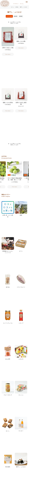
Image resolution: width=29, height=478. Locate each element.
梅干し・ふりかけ (23, 7)
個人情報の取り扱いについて (9, 455)
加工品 (17, 7)
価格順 (15, 16)
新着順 (21, 16)
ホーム (12, 7)
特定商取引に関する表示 (8, 458)
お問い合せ (5, 462)
